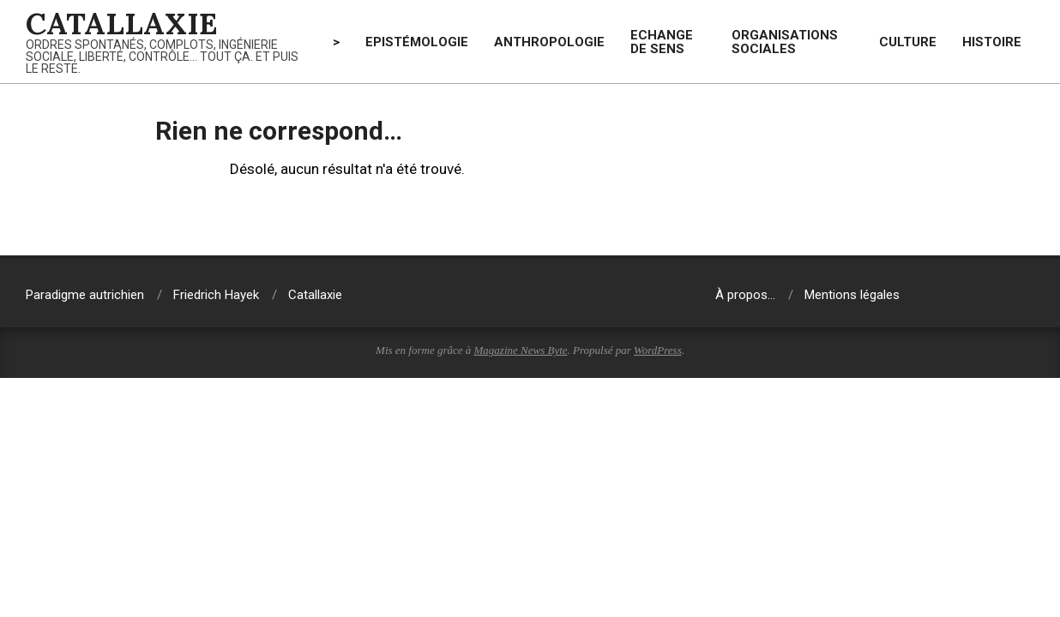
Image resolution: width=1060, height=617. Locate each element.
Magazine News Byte (521, 350)
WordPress (658, 350)
